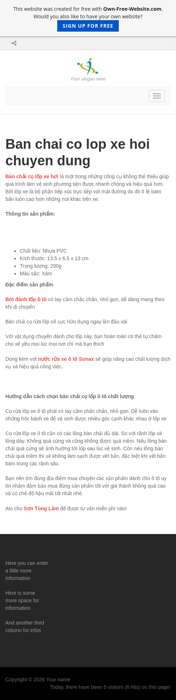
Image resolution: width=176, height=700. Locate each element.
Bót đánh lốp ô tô (26, 299)
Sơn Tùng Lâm (41, 508)
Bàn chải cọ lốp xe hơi (31, 176)
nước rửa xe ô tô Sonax (66, 359)
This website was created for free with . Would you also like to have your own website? (88, 18)
